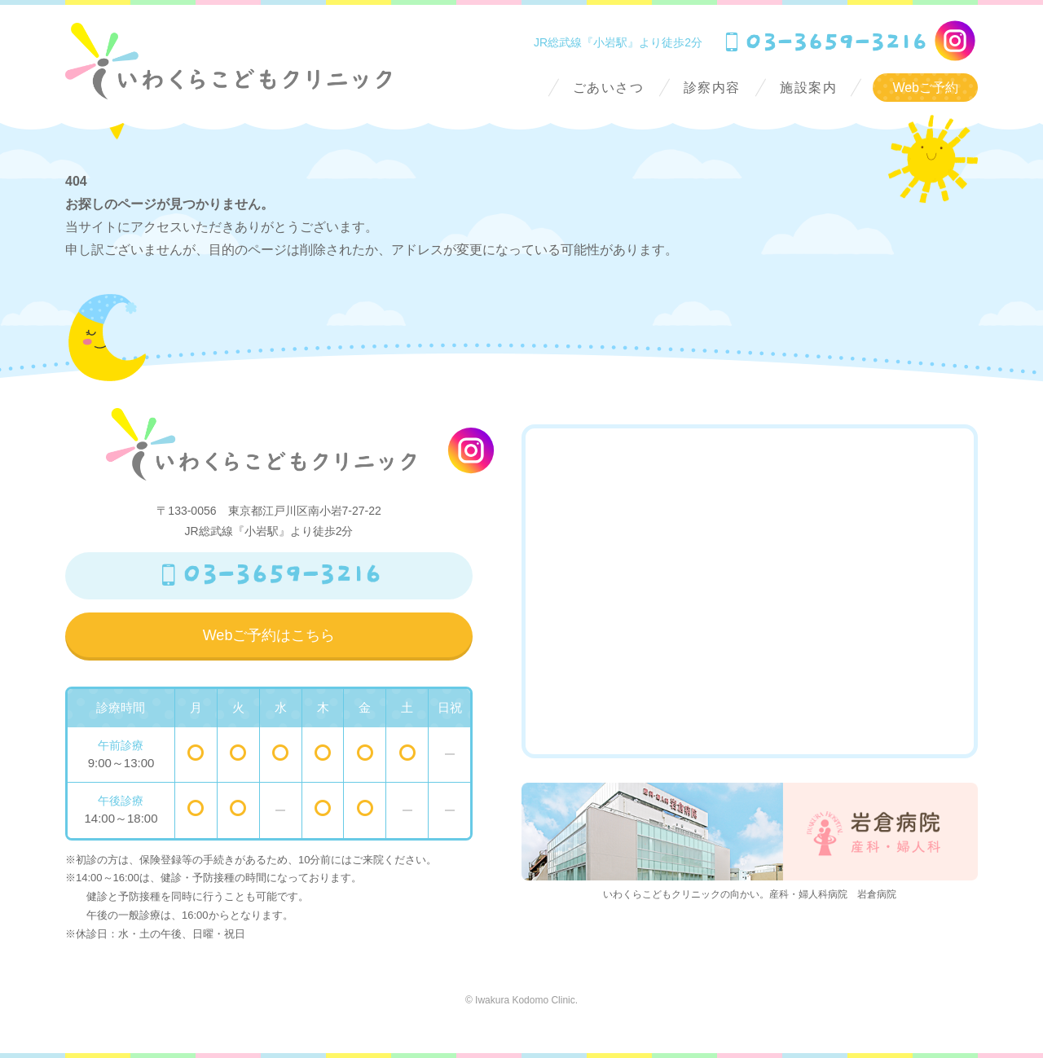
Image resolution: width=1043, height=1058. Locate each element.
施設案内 (808, 87)
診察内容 (712, 87)
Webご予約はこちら (269, 635)
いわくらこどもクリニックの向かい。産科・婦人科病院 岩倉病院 (750, 841)
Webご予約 (925, 87)
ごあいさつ (609, 87)
